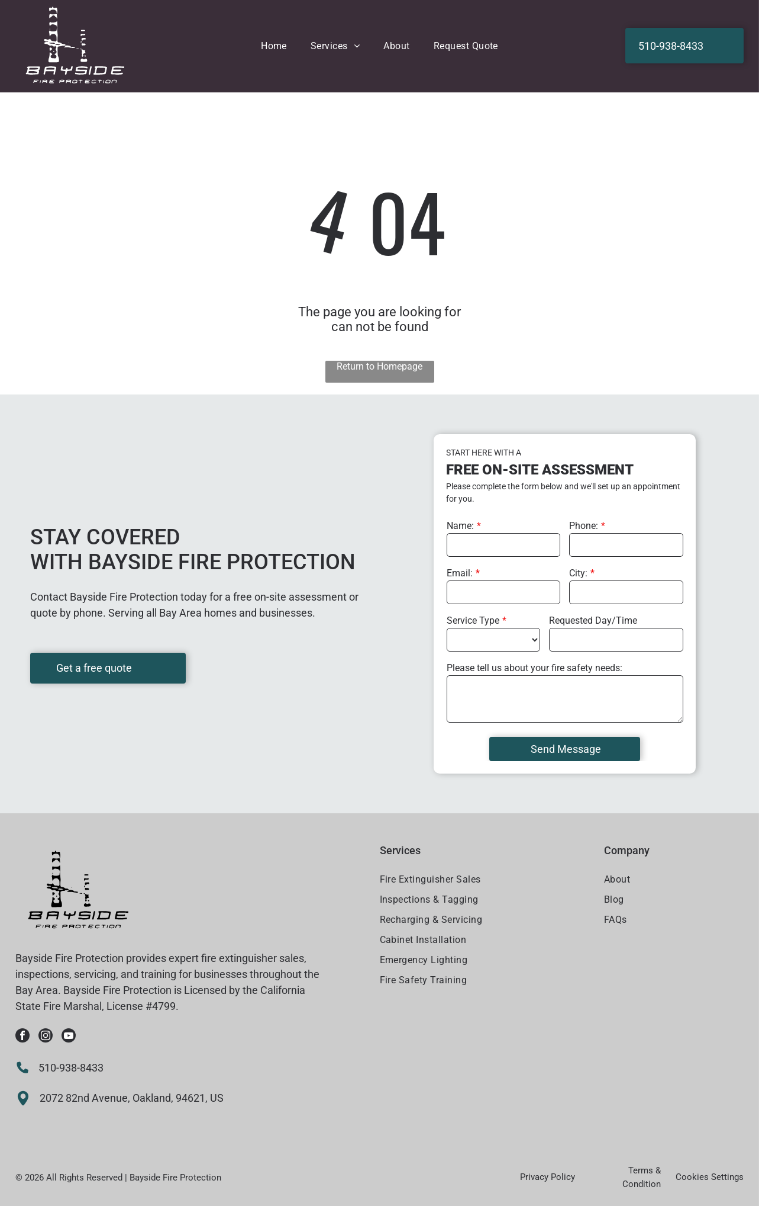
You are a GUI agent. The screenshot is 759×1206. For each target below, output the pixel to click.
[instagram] (45, 1036)
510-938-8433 (71, 1067)
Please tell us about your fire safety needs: (534, 667)
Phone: (583, 525)
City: (578, 573)
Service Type (473, 620)
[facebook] (22, 1036)
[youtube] (69, 1036)
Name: (460, 525)
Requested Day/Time (593, 620)
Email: (460, 573)
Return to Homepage (379, 366)
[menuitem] (274, 45)
